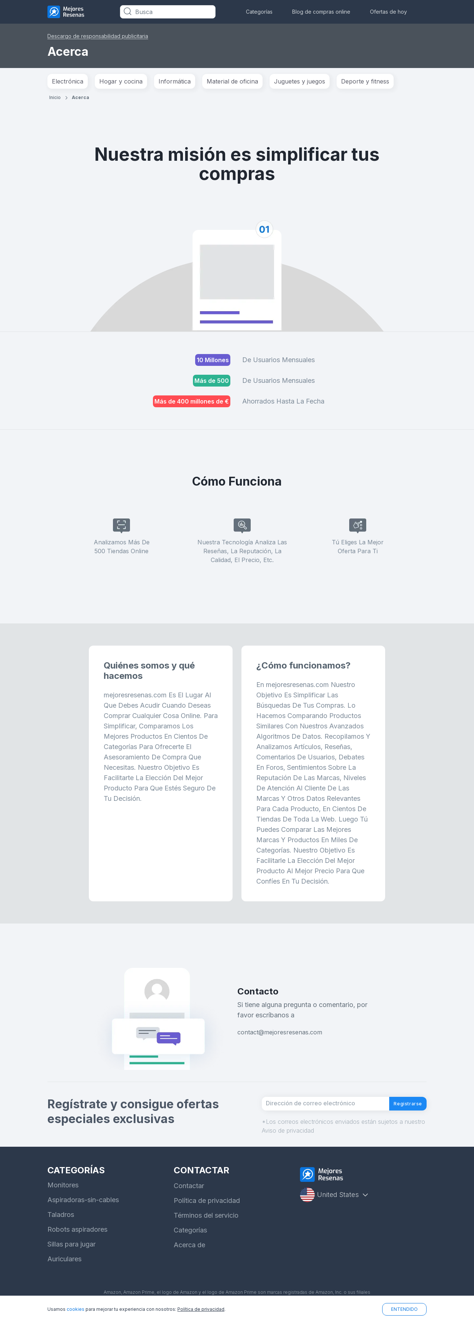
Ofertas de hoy (388, 11)
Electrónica (67, 81)
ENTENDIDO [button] (404, 1309)
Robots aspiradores (77, 1236)
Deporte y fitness (365, 81)
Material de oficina (232, 81)
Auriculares (64, 1266)
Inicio (55, 97)
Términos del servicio (206, 1222)
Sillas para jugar (71, 1251)
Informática (174, 81)
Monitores (63, 1192)
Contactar (189, 1193)
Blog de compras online (321, 11)
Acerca (80, 97)
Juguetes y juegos (299, 81)
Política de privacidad (207, 1207)
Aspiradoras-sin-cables (83, 1207)
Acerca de (189, 1252)
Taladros (60, 1221)
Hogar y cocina (121, 81)
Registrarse (401, 1107)
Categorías (259, 11)
